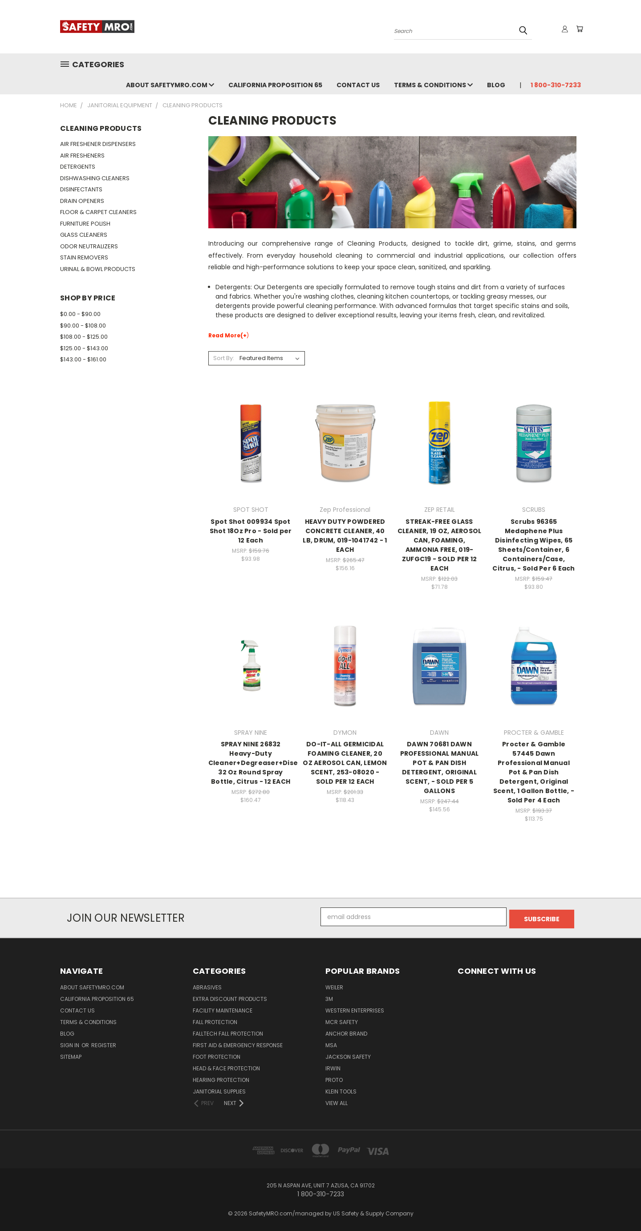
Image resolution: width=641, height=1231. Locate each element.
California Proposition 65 (275, 85)
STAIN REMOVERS (84, 257)
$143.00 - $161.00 (83, 359)
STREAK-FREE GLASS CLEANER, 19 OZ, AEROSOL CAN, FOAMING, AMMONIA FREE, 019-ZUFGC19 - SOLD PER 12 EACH (440, 545)
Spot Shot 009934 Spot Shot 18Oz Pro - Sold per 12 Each (251, 531)
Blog (496, 85)
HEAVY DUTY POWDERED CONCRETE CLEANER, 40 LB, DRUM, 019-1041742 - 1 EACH (345, 535)
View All (336, 1101)
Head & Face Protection (226, 1066)
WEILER (334, 985)
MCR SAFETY (341, 1020)
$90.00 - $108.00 (83, 325)
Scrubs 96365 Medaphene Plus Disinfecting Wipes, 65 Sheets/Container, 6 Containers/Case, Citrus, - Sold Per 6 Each (533, 545)
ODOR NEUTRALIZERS (89, 246)
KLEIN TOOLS (341, 1089)
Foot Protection (216, 1054)
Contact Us (358, 85)
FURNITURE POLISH (85, 223)
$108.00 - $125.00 (84, 336)
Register (103, 1043)
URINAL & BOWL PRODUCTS (97, 269)
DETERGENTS (77, 166)
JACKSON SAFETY (348, 1054)
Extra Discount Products (230, 996)
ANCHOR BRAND (346, 1031)
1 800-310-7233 (556, 85)
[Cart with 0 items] (578, 28)
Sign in (70, 1043)
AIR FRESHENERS (82, 155)
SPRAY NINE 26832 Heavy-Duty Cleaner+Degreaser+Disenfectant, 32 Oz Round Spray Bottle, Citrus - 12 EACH (270, 763)
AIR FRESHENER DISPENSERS (98, 144)
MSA (331, 1043)
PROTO (334, 1077)
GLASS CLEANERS (83, 235)
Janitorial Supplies (219, 1089)
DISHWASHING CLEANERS (95, 178)
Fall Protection (215, 1020)
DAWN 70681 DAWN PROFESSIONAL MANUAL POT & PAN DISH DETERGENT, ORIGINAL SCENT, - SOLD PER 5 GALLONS (439, 767)
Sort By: (223, 358)
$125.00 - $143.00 (84, 348)
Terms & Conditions (433, 85)
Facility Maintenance (222, 1008)
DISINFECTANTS (81, 189)
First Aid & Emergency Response (238, 1043)
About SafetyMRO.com (170, 85)
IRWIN (333, 1066)
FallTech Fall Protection (228, 1031)
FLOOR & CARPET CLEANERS (98, 212)
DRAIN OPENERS (82, 201)
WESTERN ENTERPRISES (354, 1008)
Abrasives (207, 985)
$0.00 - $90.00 (80, 314)
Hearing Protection (221, 1077)
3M (329, 996)
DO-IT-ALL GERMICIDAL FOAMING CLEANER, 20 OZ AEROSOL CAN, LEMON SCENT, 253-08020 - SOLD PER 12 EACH (345, 763)
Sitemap (70, 1054)
